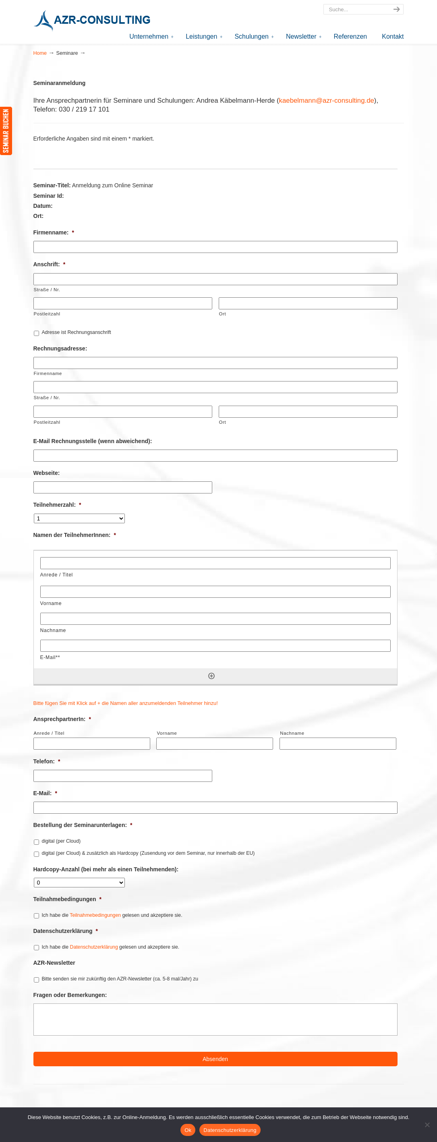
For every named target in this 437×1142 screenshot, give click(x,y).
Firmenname (48, 373)
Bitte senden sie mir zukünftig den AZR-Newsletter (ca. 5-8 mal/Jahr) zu (119, 979)
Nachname (292, 733)
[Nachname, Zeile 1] (215, 619)
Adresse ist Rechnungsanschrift (76, 332)
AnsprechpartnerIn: (62, 719)
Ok (187, 1130)
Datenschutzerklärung (65, 931)
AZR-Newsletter (54, 963)
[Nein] (427, 1125)
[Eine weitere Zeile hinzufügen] (211, 676)
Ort (222, 313)
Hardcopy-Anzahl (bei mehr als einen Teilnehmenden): (106, 869)
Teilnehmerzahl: (57, 505)
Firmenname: (53, 232)
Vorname (167, 733)
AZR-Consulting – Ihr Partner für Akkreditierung (93, 21)
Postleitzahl (47, 313)
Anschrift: (49, 264)
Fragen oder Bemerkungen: (70, 995)
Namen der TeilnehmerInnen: (74, 535)
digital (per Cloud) (61, 841)
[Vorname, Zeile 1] (215, 592)
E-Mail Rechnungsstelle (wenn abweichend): (92, 441)
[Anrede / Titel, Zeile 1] (215, 563)
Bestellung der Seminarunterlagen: (83, 825)
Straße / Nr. (47, 289)
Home (40, 53)
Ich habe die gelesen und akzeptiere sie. (111, 915)
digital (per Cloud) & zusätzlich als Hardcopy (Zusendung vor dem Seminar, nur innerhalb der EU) (148, 853)
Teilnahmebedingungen (67, 899)
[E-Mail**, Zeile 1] (215, 646)
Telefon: (46, 761)
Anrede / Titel (49, 733)
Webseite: (46, 473)
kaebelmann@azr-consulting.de (326, 100)
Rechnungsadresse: (60, 348)
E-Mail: (45, 793)
